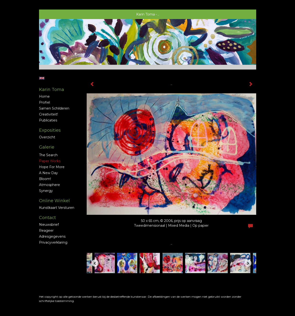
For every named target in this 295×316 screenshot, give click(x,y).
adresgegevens (52, 236)
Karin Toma (145, 14)
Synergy (46, 191)
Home (44, 96)
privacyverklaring (53, 242)
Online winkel (54, 200)
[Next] (247, 263)
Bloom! (45, 179)
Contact (47, 217)
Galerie (46, 147)
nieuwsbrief (49, 224)
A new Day (48, 173)
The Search (48, 155)
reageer (46, 230)
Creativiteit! (48, 114)
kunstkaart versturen (56, 208)
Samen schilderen (54, 108)
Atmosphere (49, 185)
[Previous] (95, 263)
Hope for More (52, 167)
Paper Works (49, 161)
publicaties (48, 120)
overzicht (47, 137)
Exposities (50, 130)
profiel (44, 102)
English (42, 78)
